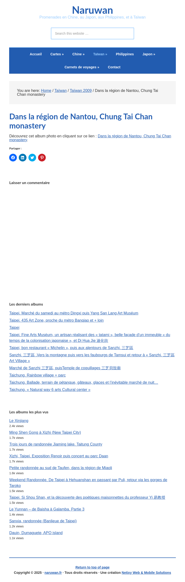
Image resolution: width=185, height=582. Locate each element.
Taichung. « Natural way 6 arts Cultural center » (49, 390)
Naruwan (92, 10)
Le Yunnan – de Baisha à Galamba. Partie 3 (46, 509)
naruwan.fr (53, 573)
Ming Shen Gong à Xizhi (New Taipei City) (45, 432)
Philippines (125, 54)
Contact (114, 67)
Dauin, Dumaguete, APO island (35, 533)
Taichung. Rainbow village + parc (37, 375)
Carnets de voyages (82, 67)
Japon (149, 54)
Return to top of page (92, 567)
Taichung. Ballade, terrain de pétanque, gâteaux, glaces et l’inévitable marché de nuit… (83, 382)
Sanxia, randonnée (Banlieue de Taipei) (43, 521)
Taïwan (100, 54)
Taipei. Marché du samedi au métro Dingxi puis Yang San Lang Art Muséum (73, 313)
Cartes (57, 54)
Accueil (36, 54)
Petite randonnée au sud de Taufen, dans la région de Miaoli (60, 468)
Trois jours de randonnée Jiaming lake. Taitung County (55, 444)
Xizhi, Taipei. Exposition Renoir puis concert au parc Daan (58, 456)
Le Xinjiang (18, 421)
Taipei (14, 328)
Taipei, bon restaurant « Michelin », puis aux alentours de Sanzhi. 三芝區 (71, 348)
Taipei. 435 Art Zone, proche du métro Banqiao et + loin (56, 320)
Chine (78, 54)
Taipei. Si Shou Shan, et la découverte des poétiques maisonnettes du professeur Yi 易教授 (87, 497)
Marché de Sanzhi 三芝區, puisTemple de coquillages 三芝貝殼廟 (64, 368)
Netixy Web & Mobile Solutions (146, 573)
